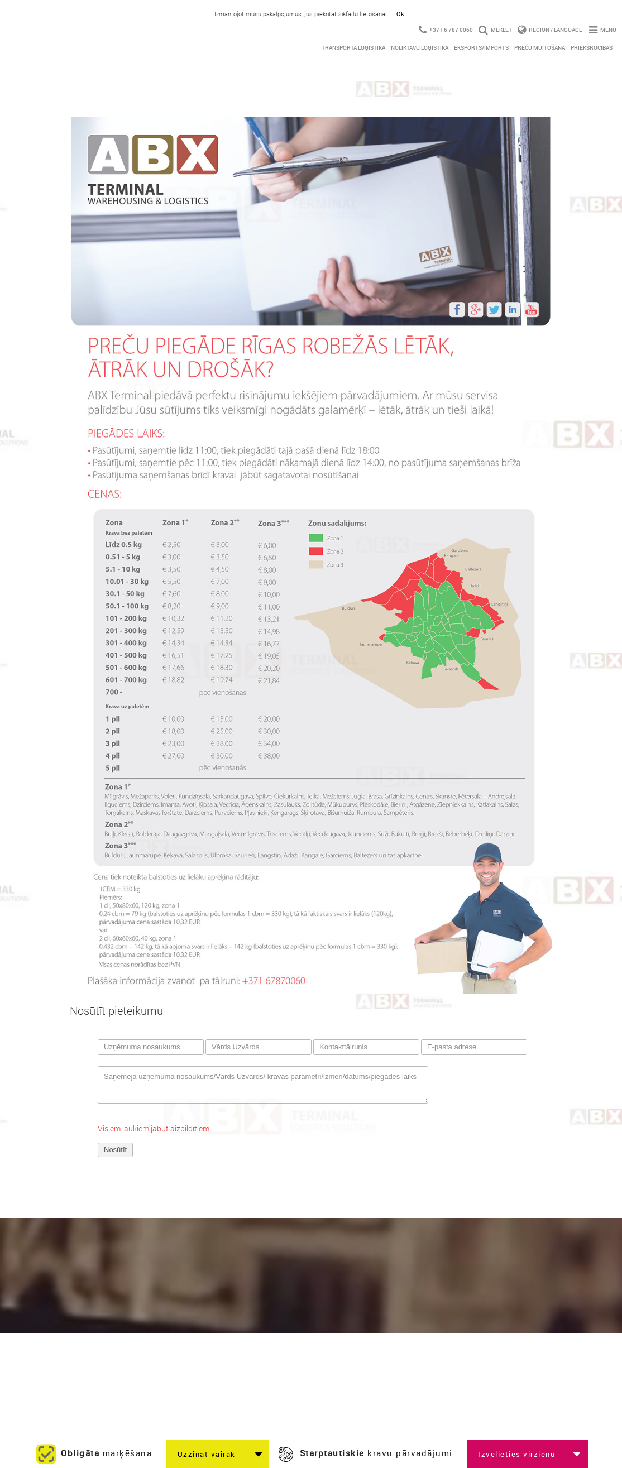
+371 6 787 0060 (446, 29)
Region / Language (550, 29)
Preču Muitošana (539, 47)
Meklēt (495, 29)
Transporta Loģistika (353, 47)
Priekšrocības (592, 47)
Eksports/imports (481, 47)
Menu (602, 29)
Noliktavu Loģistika (419, 47)
